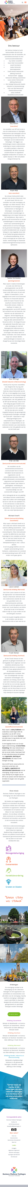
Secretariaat (14, 1156)
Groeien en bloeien (14, 887)
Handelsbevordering (14, 875)
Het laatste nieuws (13, 1014)
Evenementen (12, 864)
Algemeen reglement (14, 1150)
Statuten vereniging (14, 1152)
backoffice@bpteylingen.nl (14, 1126)
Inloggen (14, 1148)
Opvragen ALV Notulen (14, 1154)
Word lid (14, 1142)
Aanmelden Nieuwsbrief (14, 1140)
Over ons (14, 1135)
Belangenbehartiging (15, 853)
